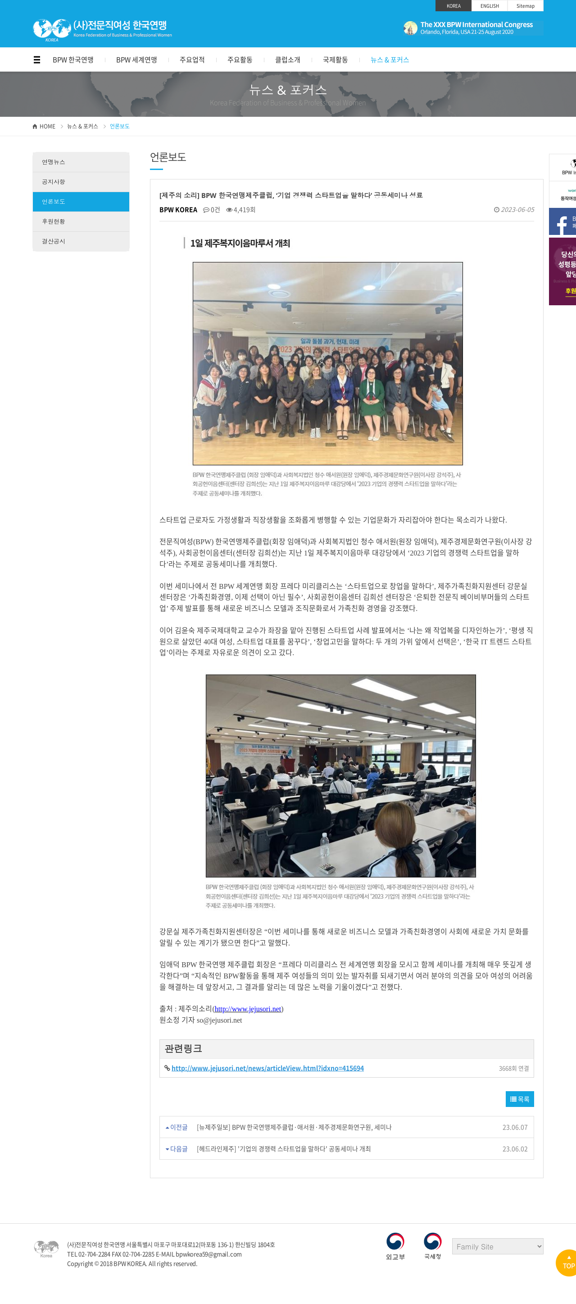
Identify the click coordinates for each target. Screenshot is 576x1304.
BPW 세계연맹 (136, 59)
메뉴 (36, 59)
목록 (520, 1098)
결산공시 (53, 241)
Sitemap (526, 5)
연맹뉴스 (53, 162)
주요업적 (192, 59)
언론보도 (53, 201)
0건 (211, 209)
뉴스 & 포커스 (390, 59)
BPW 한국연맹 (73, 59)
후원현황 (53, 221)
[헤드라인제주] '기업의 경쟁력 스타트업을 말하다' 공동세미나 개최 (284, 1148)
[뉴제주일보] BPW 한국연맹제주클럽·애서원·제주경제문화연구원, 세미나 (294, 1126)
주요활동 (240, 59)
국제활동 (335, 59)
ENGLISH (490, 5)
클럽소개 (287, 59)
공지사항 (53, 182)
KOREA (454, 5)
